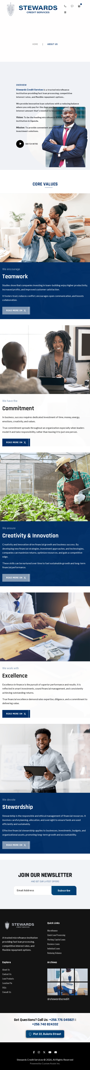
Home (35, 44)
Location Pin (7, 983)
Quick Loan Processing (56, 935)
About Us (6, 970)
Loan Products (8, 978)
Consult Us (6, 992)
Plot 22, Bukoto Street (45, 1034)
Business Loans (53, 944)
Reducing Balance (54, 953)
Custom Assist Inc (51, 1063)
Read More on (16, 310)
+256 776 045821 (61, 1020)
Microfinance (52, 930)
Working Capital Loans (56, 939)
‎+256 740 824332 (45, 1024)
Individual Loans (53, 948)
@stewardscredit (58, 999)
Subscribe (64, 890)
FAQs (4, 987)
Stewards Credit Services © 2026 (34, 1059)
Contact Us (6, 974)
